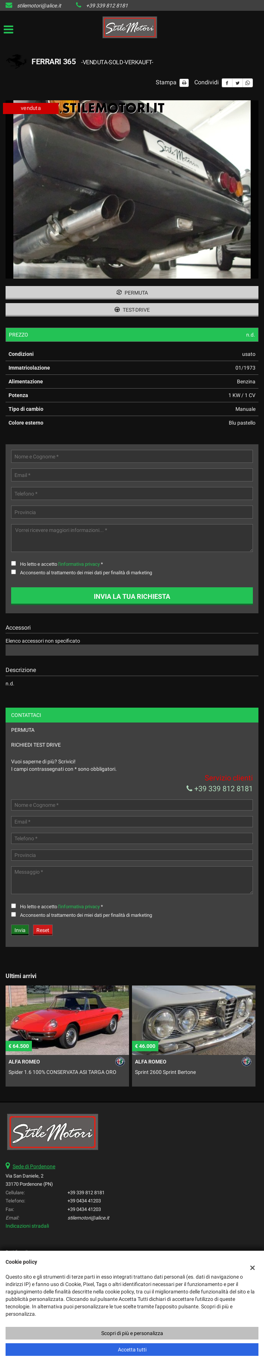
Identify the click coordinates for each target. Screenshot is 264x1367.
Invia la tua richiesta (132, 596)
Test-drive (132, 310)
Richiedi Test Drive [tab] (36, 745)
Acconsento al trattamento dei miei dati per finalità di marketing (86, 572)
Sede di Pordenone (34, 1166)
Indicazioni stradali (27, 1226)
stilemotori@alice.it (39, 6)
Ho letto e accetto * (61, 564)
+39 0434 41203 (84, 1201)
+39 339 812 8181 (107, 6)
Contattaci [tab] (26, 715)
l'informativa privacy (79, 564)
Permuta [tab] (22, 730)
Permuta (132, 293)
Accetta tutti (132, 1350)
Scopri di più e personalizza (132, 1333)
